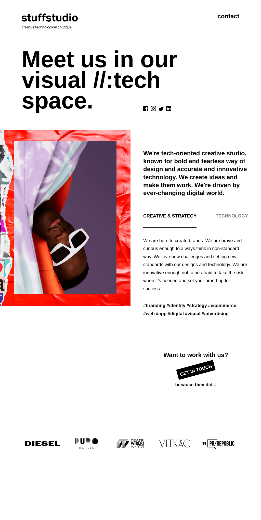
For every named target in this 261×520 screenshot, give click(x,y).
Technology (232, 215)
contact (228, 16)
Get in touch (195, 370)
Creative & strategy (170, 215)
